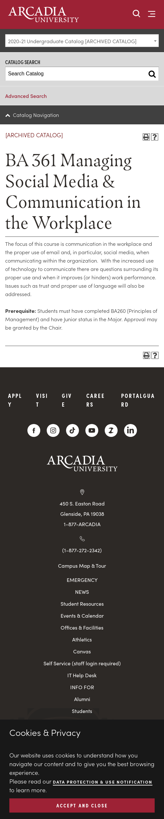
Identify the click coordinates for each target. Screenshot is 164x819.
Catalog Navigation (36, 114)
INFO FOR (82, 687)
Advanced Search (26, 95)
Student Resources (82, 603)
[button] (136, 14)
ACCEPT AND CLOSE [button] (82, 805)
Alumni (82, 699)
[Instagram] (53, 430)
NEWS (82, 591)
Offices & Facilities (82, 627)
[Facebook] (33, 430)
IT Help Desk (82, 675)
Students (82, 711)
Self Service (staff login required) (82, 663)
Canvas (82, 651)
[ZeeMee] (111, 430)
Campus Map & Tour (82, 565)
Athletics (82, 639)
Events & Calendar (82, 615)
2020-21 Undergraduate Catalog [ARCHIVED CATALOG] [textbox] (72, 40)
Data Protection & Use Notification (102, 782)
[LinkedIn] (130, 430)
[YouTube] (91, 430)
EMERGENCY (82, 580)
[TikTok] (72, 430)
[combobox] (82, 40)
